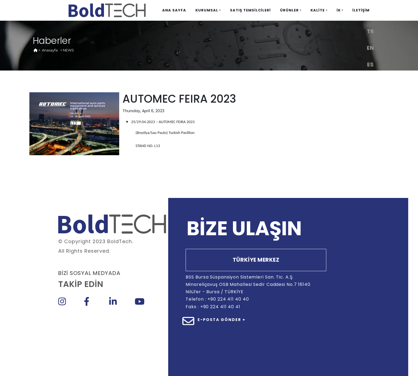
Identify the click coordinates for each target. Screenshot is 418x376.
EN (370, 48)
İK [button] (339, 10)
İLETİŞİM (361, 10)
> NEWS (67, 50)
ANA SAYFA (174, 10)
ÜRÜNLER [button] (289, 10)
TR (370, 31)
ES (370, 64)
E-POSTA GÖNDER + (221, 319)
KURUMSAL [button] (206, 10)
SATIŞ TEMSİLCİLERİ (250, 10)
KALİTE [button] (318, 10)
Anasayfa (50, 50)
